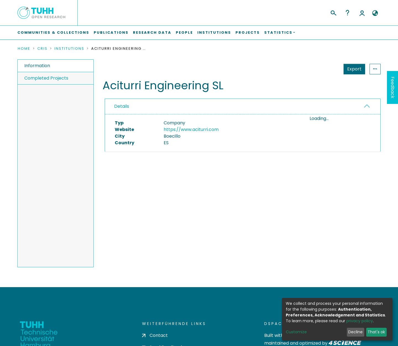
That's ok (376, 332)
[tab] (242, 106)
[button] (374, 13)
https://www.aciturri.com (191, 129)
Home (24, 48)
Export (327, 69)
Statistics (353, 69)
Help (347, 13)
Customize (296, 332)
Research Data (152, 32)
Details (121, 106)
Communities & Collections (53, 32)
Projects (247, 32)
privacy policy (359, 321)
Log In (362, 13)
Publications (111, 32)
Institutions (214, 32)
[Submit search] (333, 12)
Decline (355, 332)
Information (37, 65)
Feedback (392, 87)
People (184, 32)
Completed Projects (46, 78)
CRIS (42, 48)
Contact (155, 335)
